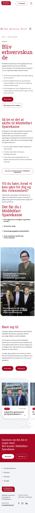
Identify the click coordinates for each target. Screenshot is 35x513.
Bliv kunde (8, 456)
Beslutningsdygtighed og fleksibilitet (16, 231)
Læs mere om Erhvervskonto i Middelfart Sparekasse (17, 171)
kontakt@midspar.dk (8, 505)
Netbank (21, 3)
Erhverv (4, 37)
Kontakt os (21, 456)
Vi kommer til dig (9, 226)
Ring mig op (21, 368)
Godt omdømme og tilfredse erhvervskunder (14, 237)
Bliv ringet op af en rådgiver (12, 105)
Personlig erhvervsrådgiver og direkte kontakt (17, 220)
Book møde (7, 99)
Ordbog (4, 29)
